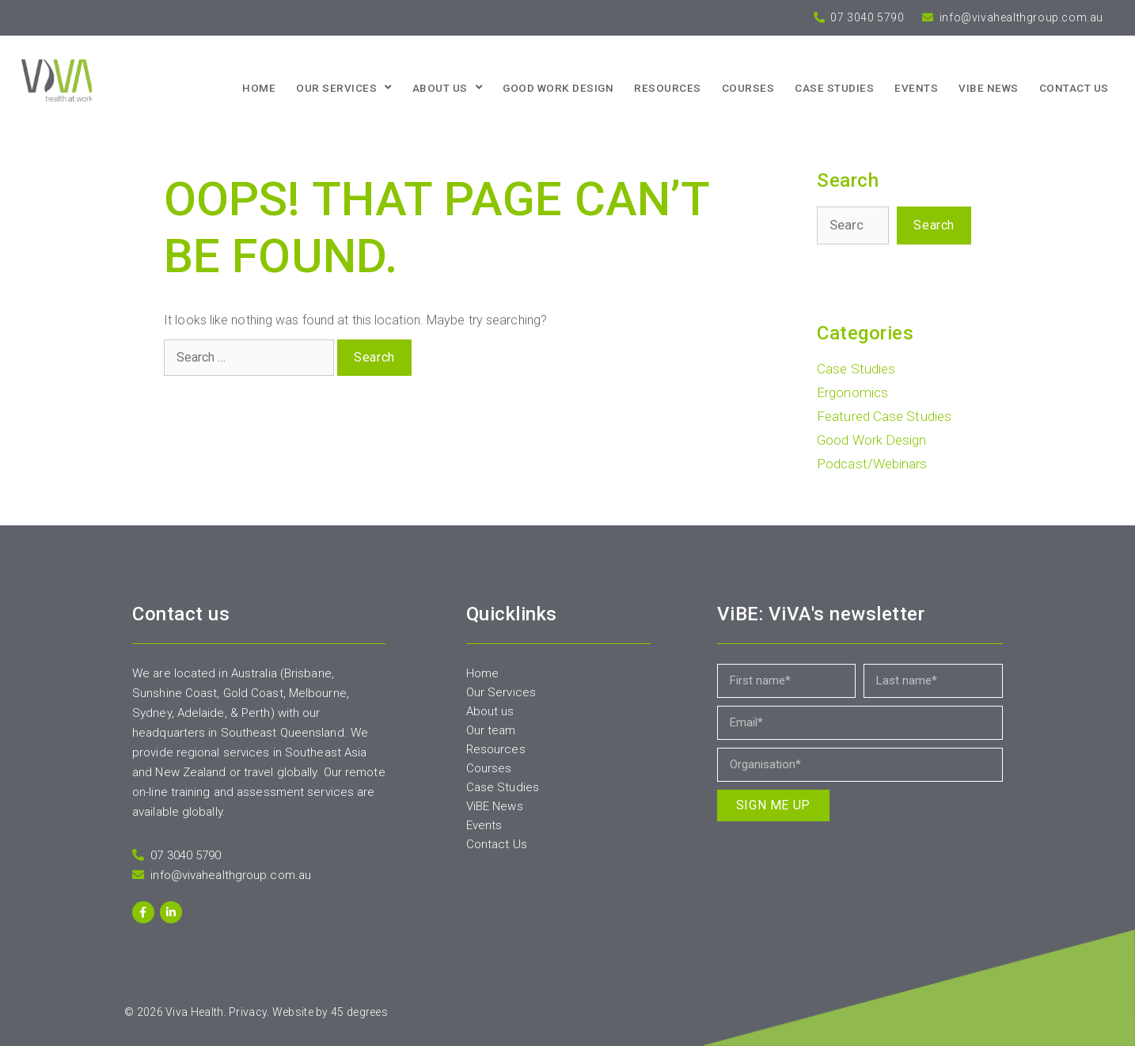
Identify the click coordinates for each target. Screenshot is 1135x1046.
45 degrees (359, 1012)
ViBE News (988, 87)
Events (916, 87)
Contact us (1074, 87)
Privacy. (249, 1012)
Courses (748, 87)
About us (447, 88)
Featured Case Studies (884, 416)
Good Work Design (558, 87)
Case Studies (834, 87)
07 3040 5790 (866, 17)
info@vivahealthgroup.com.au (1019, 17)
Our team (491, 730)
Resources (667, 87)
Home (258, 87)
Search (934, 225)
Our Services (344, 88)
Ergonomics (852, 392)
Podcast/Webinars (872, 464)
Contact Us (496, 844)
